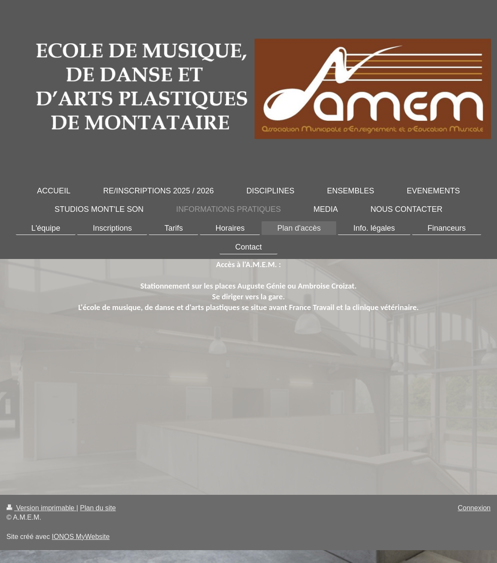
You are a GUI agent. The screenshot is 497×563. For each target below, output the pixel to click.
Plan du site (98, 508)
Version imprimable (41, 508)
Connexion (474, 508)
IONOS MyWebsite (81, 536)
